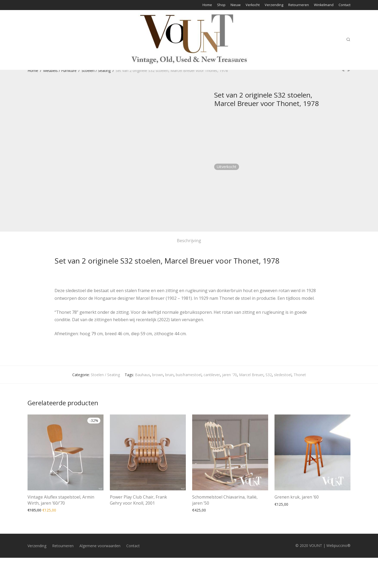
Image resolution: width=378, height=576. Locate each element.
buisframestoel (188, 374)
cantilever (212, 374)
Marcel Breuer (251, 374)
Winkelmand (324, 5)
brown (157, 374)
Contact (344, 5)
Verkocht (253, 5)
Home (207, 5)
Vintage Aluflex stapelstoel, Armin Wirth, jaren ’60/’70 (61, 500)
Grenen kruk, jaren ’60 (296, 497)
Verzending (274, 5)
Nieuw (236, 5)
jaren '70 (229, 374)
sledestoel (282, 374)
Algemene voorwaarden (99, 545)
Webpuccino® (338, 545)
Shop (221, 5)
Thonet (300, 374)
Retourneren (298, 5)
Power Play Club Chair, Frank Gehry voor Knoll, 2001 (138, 500)
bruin (169, 374)
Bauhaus (142, 374)
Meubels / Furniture (59, 70)
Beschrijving (189, 240)
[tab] (189, 240)
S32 (269, 374)
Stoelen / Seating (96, 70)
